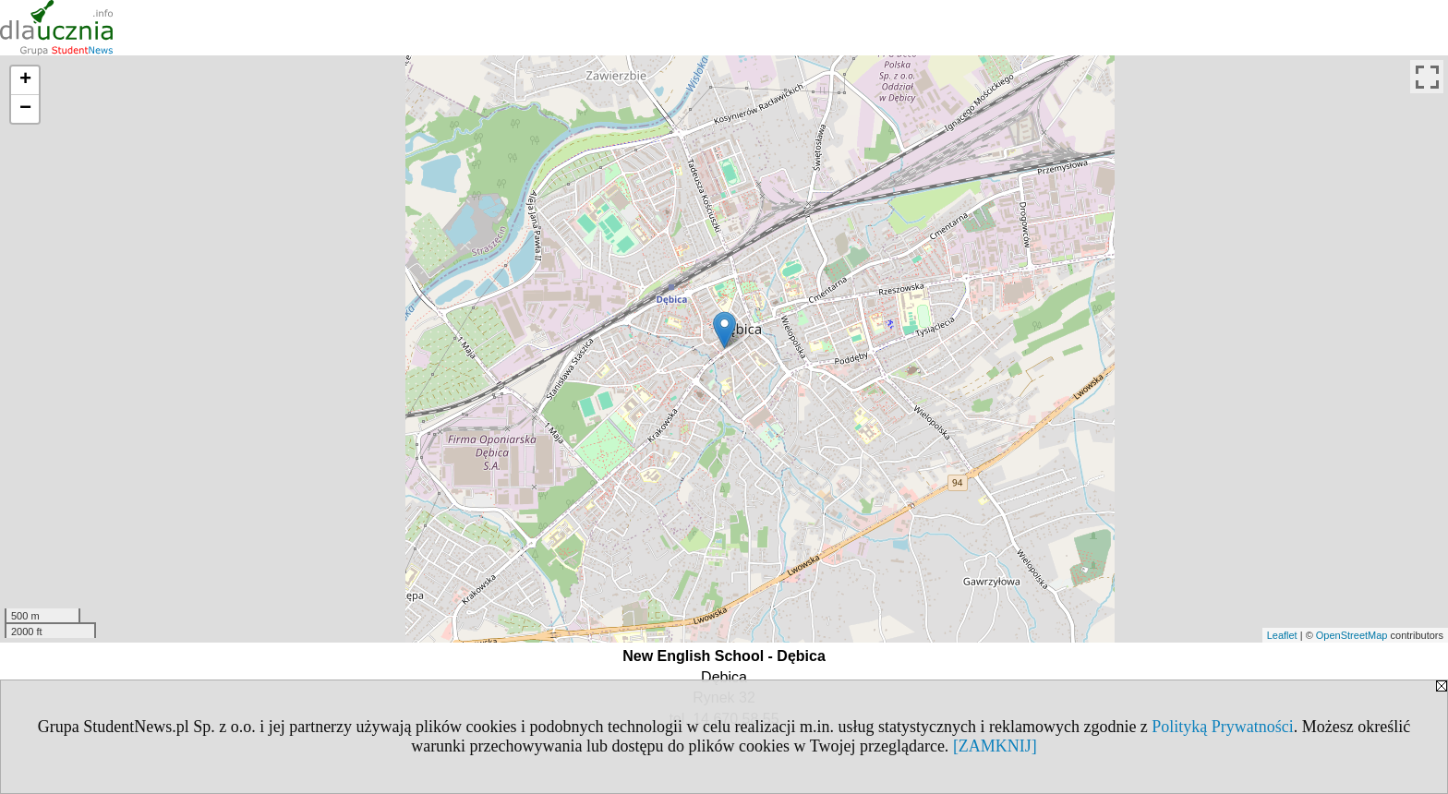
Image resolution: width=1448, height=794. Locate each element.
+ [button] (25, 80)
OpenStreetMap (1352, 635)
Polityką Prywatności (1223, 726)
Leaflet (1282, 635)
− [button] (25, 109)
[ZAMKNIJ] (995, 746)
